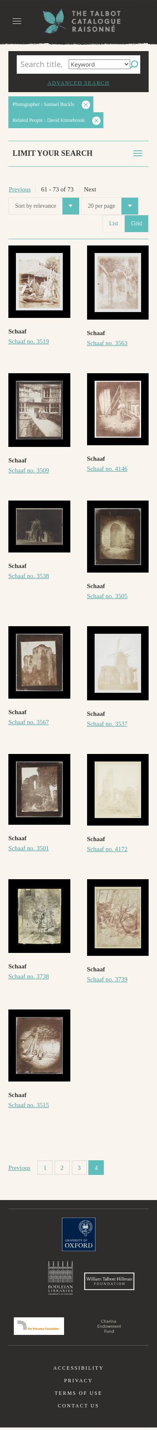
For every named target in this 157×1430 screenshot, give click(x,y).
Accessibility (78, 1370)
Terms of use (78, 1396)
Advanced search (78, 83)
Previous (20, 189)
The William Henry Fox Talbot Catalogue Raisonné (79, 21)
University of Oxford (78, 1234)
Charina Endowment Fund (109, 1328)
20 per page (113, 206)
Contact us (78, 1408)
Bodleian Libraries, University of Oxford (60, 1278)
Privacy (78, 1383)
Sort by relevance (47, 206)
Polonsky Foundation (39, 1328)
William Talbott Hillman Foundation (109, 1282)
